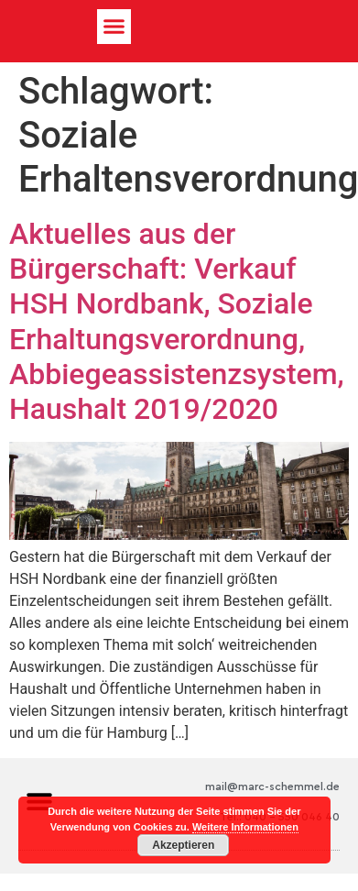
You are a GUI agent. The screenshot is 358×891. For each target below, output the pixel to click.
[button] (114, 26)
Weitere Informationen (245, 826)
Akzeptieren (183, 845)
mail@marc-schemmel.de (272, 786)
